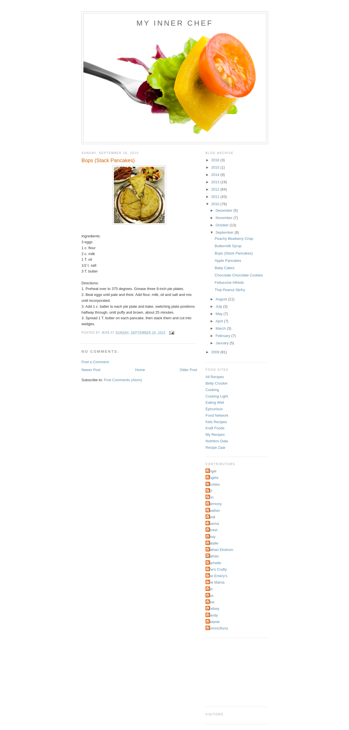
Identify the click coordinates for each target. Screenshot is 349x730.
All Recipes (215, 377)
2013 (215, 182)
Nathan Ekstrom (220, 550)
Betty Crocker (217, 383)
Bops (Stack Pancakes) (234, 253)
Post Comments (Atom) (123, 380)
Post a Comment (95, 362)
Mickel (212, 530)
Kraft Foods (215, 428)
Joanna (213, 523)
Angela (212, 477)
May (220, 314)
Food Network (217, 415)
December (225, 210)
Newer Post (90, 370)
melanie (213, 622)
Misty (211, 537)
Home (140, 370)
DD (209, 491)
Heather (213, 510)
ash (210, 589)
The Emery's (217, 576)
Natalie (212, 543)
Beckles (213, 484)
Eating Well (215, 402)
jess (210, 595)
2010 (215, 204)
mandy (212, 615)
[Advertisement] (234, 671)
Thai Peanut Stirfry (230, 290)
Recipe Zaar (216, 447)
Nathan (213, 556)
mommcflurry (217, 628)
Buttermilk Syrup (228, 246)
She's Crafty (217, 569)
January (223, 343)
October (223, 225)
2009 (215, 352)
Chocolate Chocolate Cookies (239, 275)
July (219, 306)
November (225, 218)
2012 (215, 189)
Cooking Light (217, 396)
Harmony (214, 504)
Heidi (211, 517)
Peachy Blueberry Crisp (234, 238)
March (221, 328)
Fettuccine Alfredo (229, 282)
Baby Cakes (224, 268)
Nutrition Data (217, 441)
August (222, 299)
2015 (215, 167)
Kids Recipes (216, 422)
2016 (215, 160)
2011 (215, 197)
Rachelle (214, 563)
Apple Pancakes (228, 260)
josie (211, 602)
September (225, 232)
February (223, 336)
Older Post (188, 370)
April (220, 321)
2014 (215, 175)
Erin (210, 497)
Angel (211, 471)
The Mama (215, 582)
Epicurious (214, 409)
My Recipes (215, 434)
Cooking (212, 390)
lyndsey (213, 608)
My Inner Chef (174, 23)
